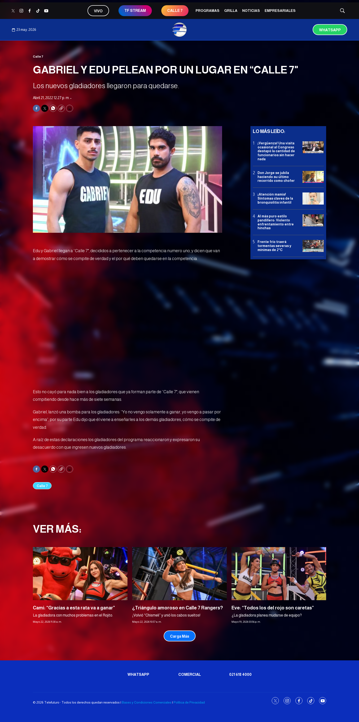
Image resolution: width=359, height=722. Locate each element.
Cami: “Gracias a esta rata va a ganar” (74, 607)
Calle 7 (38, 56)
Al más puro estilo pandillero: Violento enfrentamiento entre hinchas (276, 222)
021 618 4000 (240, 674)
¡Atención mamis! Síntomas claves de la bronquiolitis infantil (275, 198)
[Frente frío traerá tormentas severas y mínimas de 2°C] (313, 246)
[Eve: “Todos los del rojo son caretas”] (279, 573)
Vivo (98, 11)
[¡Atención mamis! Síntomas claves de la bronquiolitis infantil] (313, 198)
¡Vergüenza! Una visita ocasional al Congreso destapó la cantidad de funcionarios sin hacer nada (276, 151)
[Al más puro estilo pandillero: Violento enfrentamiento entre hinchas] (313, 220)
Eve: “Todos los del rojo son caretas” (273, 607)
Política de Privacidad (189, 702)
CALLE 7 (175, 11)
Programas (207, 11)
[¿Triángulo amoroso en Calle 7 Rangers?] (179, 573)
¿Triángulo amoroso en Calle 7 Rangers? (177, 607)
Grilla (230, 11)
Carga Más (179, 636)
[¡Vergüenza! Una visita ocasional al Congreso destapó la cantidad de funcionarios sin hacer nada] (313, 147)
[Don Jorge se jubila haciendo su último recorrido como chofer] (313, 177)
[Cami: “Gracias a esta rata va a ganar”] (80, 573)
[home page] (179, 30)
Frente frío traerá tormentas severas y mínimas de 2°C (274, 246)
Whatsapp (330, 30)
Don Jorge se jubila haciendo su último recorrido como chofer (276, 177)
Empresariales (280, 11)
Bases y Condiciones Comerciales (146, 702)
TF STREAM (135, 11)
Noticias (251, 11)
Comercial (189, 674)
